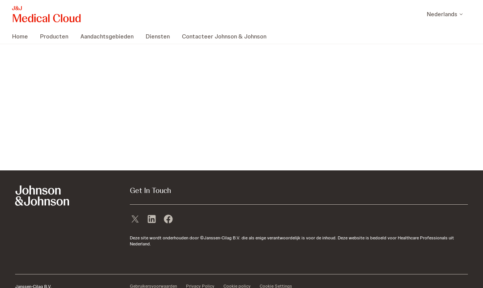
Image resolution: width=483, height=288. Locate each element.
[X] (135, 220)
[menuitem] (23, 36)
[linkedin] (151, 220)
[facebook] (168, 220)
